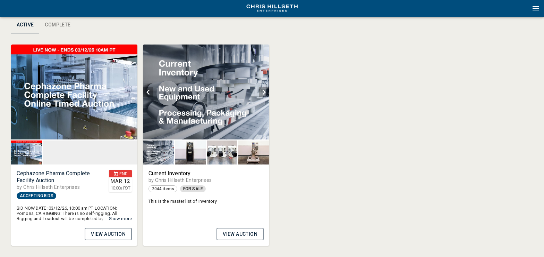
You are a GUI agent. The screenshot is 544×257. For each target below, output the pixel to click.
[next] (264, 92)
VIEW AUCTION (108, 234)
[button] (272, 11)
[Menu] (535, 8)
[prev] (148, 92)
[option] (74, 92)
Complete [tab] (57, 25)
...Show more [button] (118, 218)
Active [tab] (25, 25)
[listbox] (74, 92)
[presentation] (272, 8)
